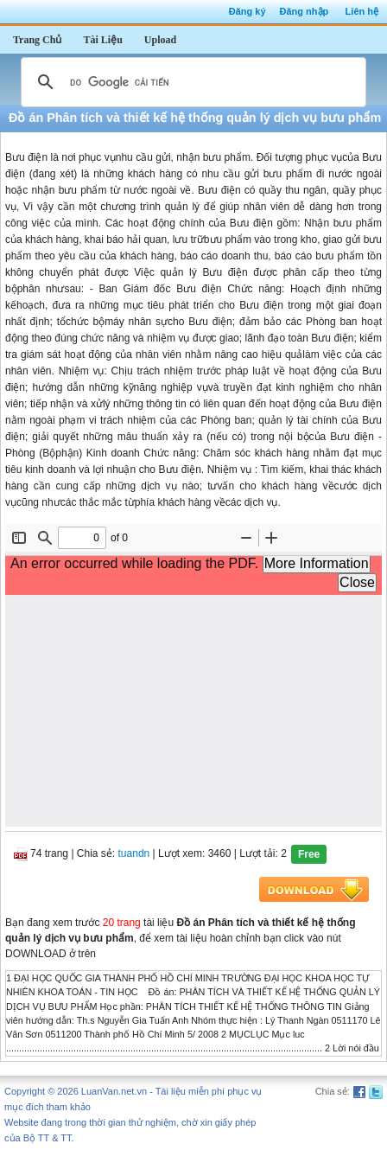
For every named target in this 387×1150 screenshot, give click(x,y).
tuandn (134, 853)
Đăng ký (247, 11)
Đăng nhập (304, 11)
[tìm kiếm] (191, 82)
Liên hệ (362, 11)
